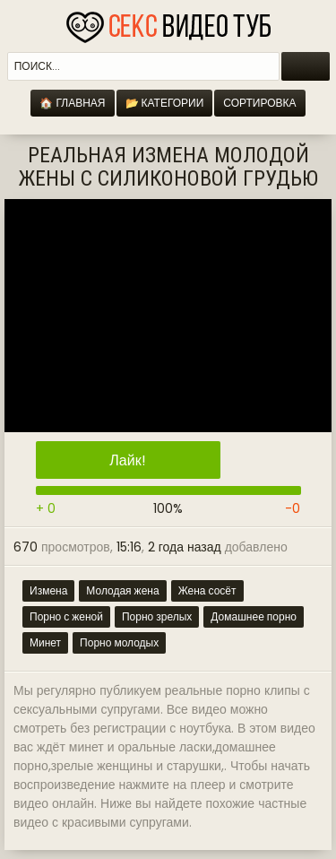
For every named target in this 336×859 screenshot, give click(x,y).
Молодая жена (122, 590)
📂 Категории (164, 102)
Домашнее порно (254, 616)
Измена (48, 590)
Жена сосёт (207, 590)
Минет (45, 642)
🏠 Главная (72, 102)
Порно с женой (66, 616)
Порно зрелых (157, 616)
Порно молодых (119, 642)
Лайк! (127, 460)
